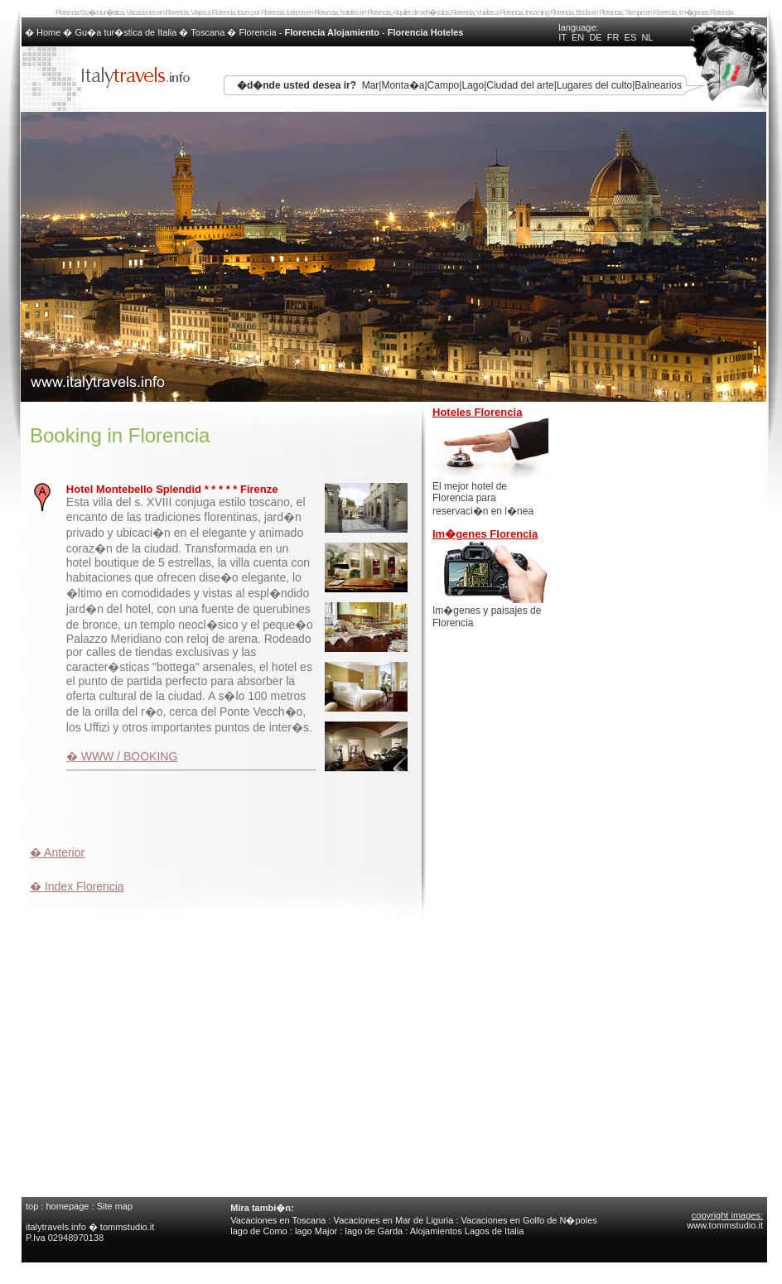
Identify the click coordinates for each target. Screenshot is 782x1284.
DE (595, 37)
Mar (370, 85)
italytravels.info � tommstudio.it (91, 1227)
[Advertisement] (224, 806)
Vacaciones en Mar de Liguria (394, 1220)
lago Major (316, 1231)
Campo (443, 85)
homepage (67, 1206)
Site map (115, 1206)
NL (647, 37)
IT (562, 37)
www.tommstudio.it (725, 1225)
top (32, 1206)
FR (613, 37)
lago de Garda (374, 1231)
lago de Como (258, 1231)
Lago (472, 85)
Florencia (257, 32)
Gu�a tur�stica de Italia (126, 32)
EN (578, 37)
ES (631, 37)
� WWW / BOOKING (122, 756)
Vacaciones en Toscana (278, 1220)
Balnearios (658, 85)
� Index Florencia (77, 886)
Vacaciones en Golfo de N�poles (529, 1220)
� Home (44, 32)
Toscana (207, 32)
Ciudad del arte (519, 85)
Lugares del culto (594, 85)
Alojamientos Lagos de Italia (467, 1231)
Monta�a (402, 85)
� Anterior (57, 852)
